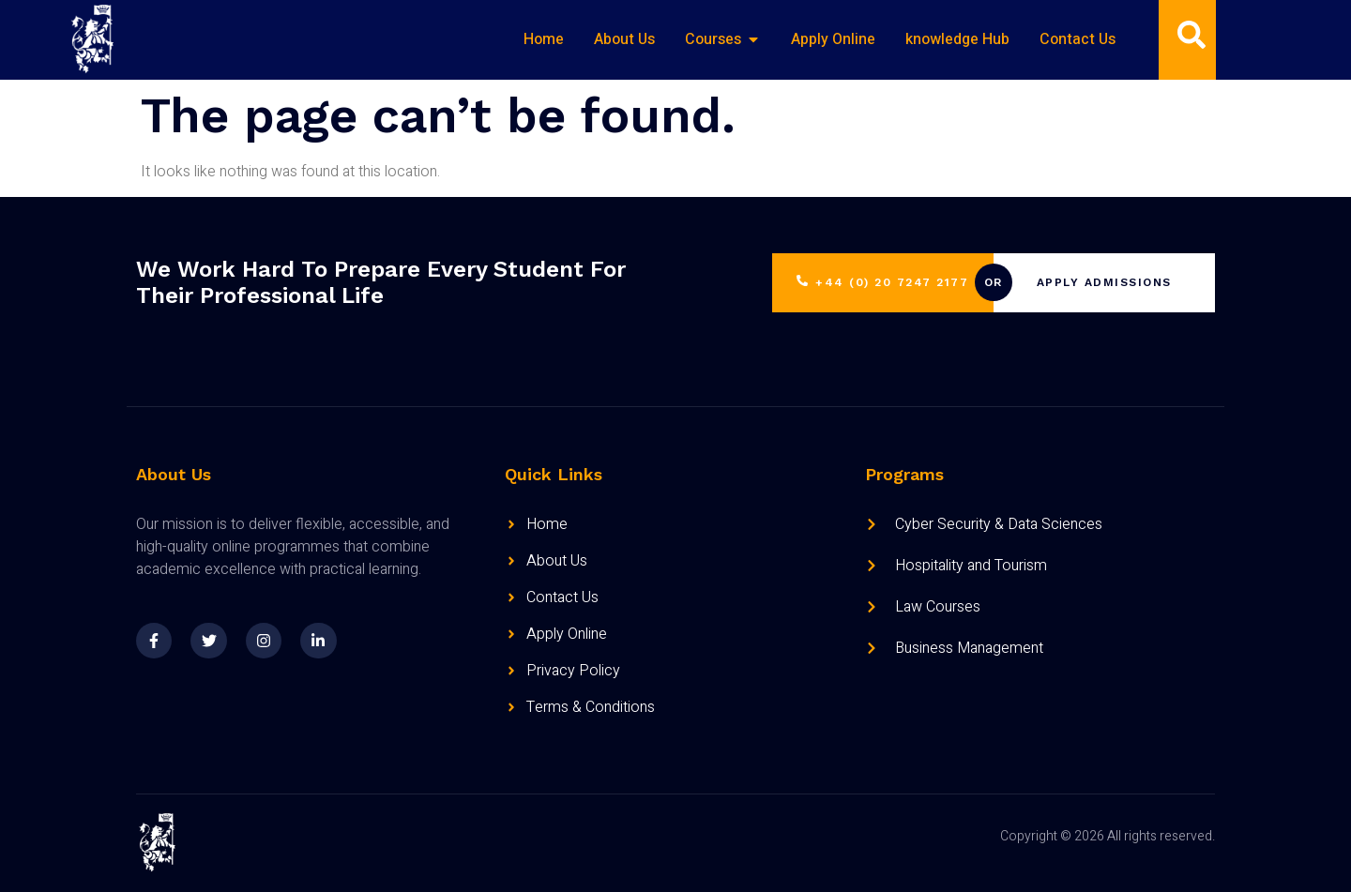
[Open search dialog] (1191, 39)
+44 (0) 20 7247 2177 (882, 283)
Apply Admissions (1104, 283)
